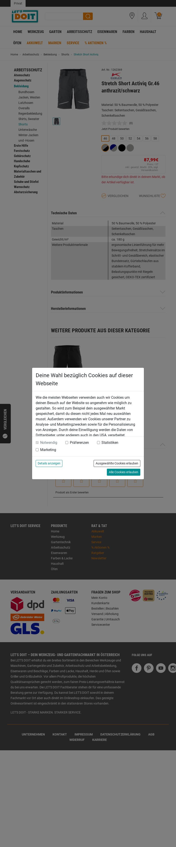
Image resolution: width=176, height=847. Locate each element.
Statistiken (109, 442)
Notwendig (48, 442)
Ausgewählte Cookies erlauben (117, 463)
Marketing (48, 450)
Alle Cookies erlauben (123, 472)
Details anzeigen (49, 463)
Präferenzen (79, 442)
